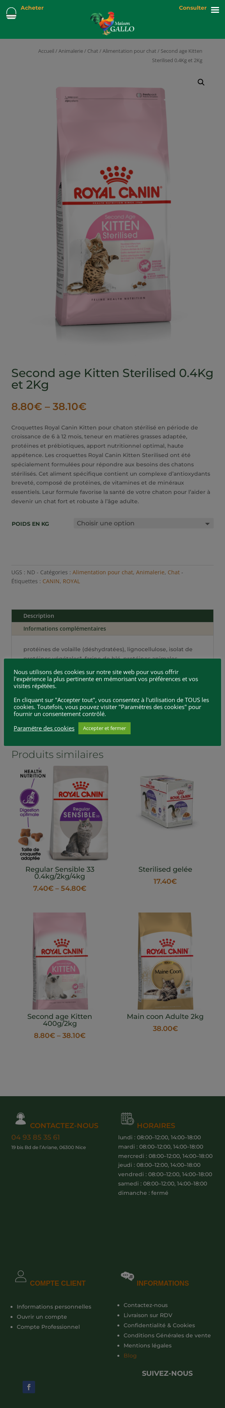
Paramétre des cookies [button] (44, 728)
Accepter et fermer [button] (104, 728)
